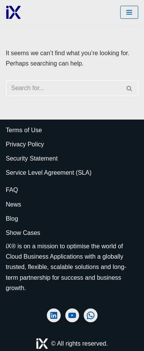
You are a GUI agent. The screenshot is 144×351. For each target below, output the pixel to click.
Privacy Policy (25, 144)
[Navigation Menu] (129, 12)
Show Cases (23, 233)
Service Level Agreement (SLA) (48, 172)
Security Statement (32, 158)
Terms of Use (24, 130)
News (13, 204)
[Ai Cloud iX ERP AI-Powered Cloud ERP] (13, 12)
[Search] (63, 88)
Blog (12, 218)
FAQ (12, 190)
